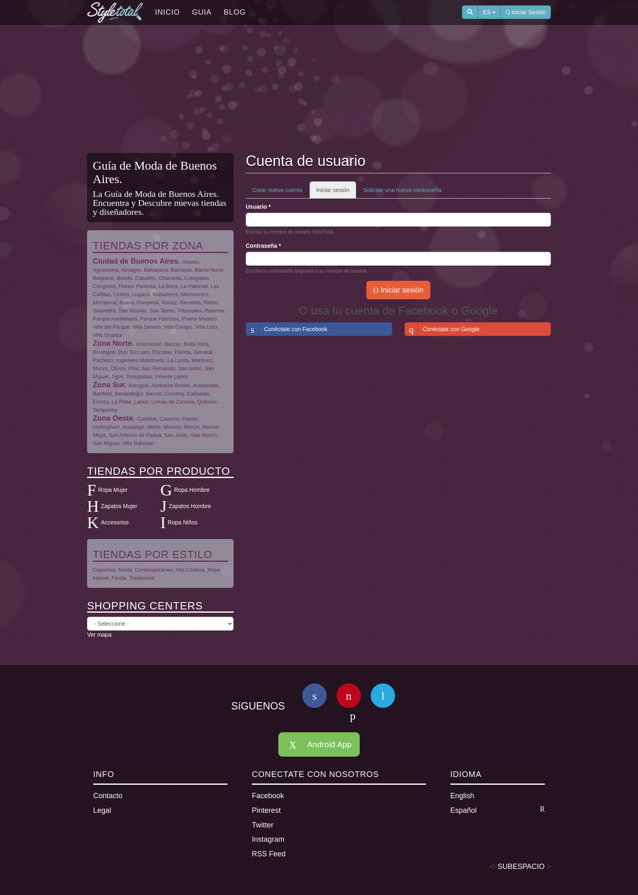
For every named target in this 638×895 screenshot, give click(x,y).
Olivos (118, 368)
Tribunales (189, 311)
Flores (126, 286)
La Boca (168, 286)
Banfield (102, 394)
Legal (102, 810)
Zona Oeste (113, 418)
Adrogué (139, 385)
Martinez (202, 360)
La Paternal (194, 286)
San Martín (204, 435)
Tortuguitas (139, 376)
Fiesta (118, 578)
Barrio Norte (209, 270)
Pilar (133, 368)
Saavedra (104, 311)
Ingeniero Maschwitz (140, 360)
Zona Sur (109, 385)
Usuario (258, 206)
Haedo (190, 419)
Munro (100, 368)
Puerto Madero (199, 319)
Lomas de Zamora (172, 402)
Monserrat (105, 302)
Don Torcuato (133, 352)
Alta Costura (190, 570)
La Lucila (178, 360)
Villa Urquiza (107, 335)
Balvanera (156, 270)
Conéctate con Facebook (287, 329)
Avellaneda (205, 385)
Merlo (154, 427)
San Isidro (190, 368)
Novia (125, 570)
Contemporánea (154, 570)
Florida (183, 352)
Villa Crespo (178, 327)
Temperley (105, 410)
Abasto (190, 262)
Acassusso (149, 344)
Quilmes (207, 402)
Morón (191, 427)
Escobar (162, 352)
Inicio (167, 12)
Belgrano (103, 278)
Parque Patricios (159, 319)
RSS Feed (269, 854)
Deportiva (104, 570)
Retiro (210, 302)
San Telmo (162, 311)
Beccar (172, 344)
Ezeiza (101, 402)
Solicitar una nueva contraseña (402, 190)
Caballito (145, 278)
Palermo (214, 311)
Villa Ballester (138, 443)
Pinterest (266, 810)
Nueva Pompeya (139, 302)
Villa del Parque (111, 327)
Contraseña (263, 245)
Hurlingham (106, 427)
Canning (174, 394)
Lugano (141, 294)
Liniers (121, 294)
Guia (202, 12)
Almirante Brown (170, 385)
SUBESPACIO (521, 866)
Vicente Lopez (171, 376)
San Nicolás (132, 311)
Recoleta (190, 302)
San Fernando (158, 368)
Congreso (104, 286)
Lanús (141, 402)
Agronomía (106, 270)
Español (497, 810)
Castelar (147, 419)
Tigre (117, 376)
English (462, 796)
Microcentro (194, 294)
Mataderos (165, 294)
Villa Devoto (147, 327)
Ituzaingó (133, 427)
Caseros (169, 419)
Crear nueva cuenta (277, 190)
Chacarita (170, 278)
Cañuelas (198, 394)
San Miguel (106, 443)
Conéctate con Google (442, 329)
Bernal (154, 394)
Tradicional (142, 578)
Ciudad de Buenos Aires (135, 261)
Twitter (262, 825)
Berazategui (129, 394)
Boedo (124, 278)
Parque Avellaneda (115, 319)
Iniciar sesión (336, 192)
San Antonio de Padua (135, 435)
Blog (235, 12)
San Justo (176, 435)
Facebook (268, 796)
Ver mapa (99, 634)
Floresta (145, 286)
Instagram (268, 839)
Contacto (107, 796)
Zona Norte (112, 343)
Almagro (131, 270)
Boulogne (104, 352)
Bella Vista (196, 344)
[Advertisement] (319, 90)
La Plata (121, 402)
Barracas (181, 270)
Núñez (169, 302)
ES (489, 12)
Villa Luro (206, 327)
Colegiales (196, 278)
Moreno (172, 427)
